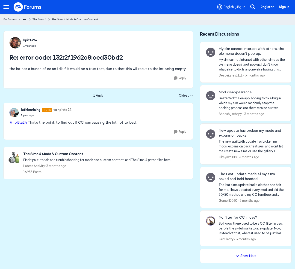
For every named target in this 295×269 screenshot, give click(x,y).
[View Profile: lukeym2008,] (210, 134)
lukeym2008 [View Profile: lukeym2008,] (228, 157)
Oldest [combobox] (186, 95)
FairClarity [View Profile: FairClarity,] (226, 239)
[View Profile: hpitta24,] (15, 43)
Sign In (284, 7)
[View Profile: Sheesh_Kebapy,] (210, 95)
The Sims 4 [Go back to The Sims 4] (39, 19)
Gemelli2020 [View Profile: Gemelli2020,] (228, 201)
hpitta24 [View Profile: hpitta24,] (30, 40)
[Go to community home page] (28, 7)
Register (267, 7)
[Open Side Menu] (6, 6)
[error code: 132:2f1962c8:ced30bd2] (30, 46)
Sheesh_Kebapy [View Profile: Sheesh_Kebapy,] (230, 114)
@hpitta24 (18, 122)
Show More (246, 256)
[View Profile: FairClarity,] (210, 221)
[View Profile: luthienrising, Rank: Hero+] (14, 112)
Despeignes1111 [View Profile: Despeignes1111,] (230, 75)
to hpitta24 (62, 110)
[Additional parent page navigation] (24, 19)
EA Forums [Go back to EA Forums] (10, 19)
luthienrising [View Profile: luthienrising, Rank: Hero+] (31, 110)
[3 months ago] (254, 75)
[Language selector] (231, 7)
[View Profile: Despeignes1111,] (210, 52)
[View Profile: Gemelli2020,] (210, 177)
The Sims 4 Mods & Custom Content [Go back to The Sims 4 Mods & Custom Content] (75, 19)
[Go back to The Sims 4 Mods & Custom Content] (97, 154)
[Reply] (180, 78)
